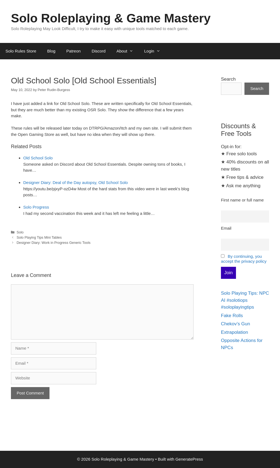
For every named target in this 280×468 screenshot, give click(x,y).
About (127, 51)
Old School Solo (38, 158)
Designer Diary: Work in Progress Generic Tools (54, 243)
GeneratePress (189, 459)
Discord (99, 51)
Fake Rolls (232, 315)
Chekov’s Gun (235, 323)
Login (155, 51)
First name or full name (242, 200)
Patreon (73, 51)
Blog (51, 51)
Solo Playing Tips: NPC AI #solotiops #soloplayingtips (245, 300)
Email (226, 228)
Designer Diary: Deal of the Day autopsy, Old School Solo (75, 182)
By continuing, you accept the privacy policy (244, 259)
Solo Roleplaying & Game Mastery (111, 18)
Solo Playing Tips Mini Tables (39, 237)
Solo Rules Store (20, 51)
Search (228, 79)
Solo (20, 232)
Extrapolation (234, 332)
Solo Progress (36, 207)
